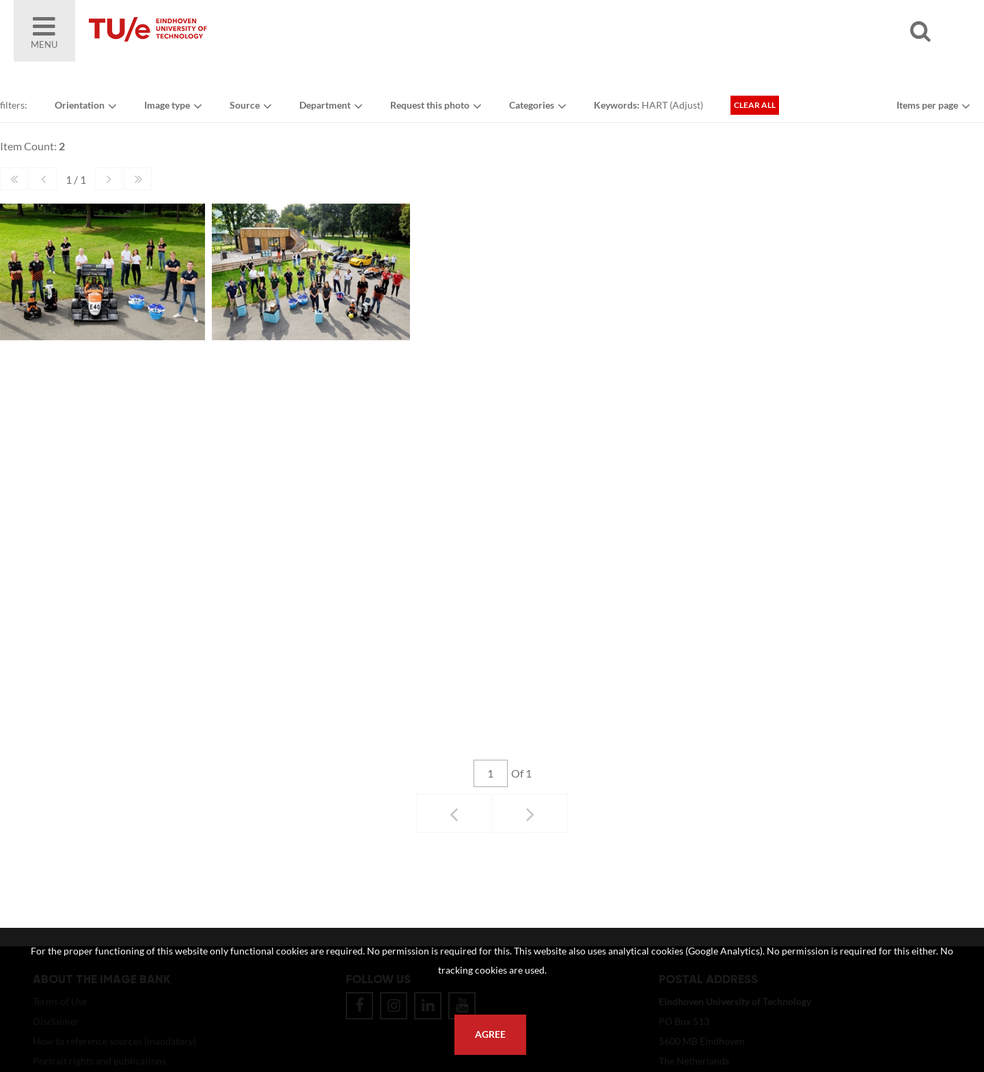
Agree (490, 1034)
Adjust (686, 105)
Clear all (755, 104)
